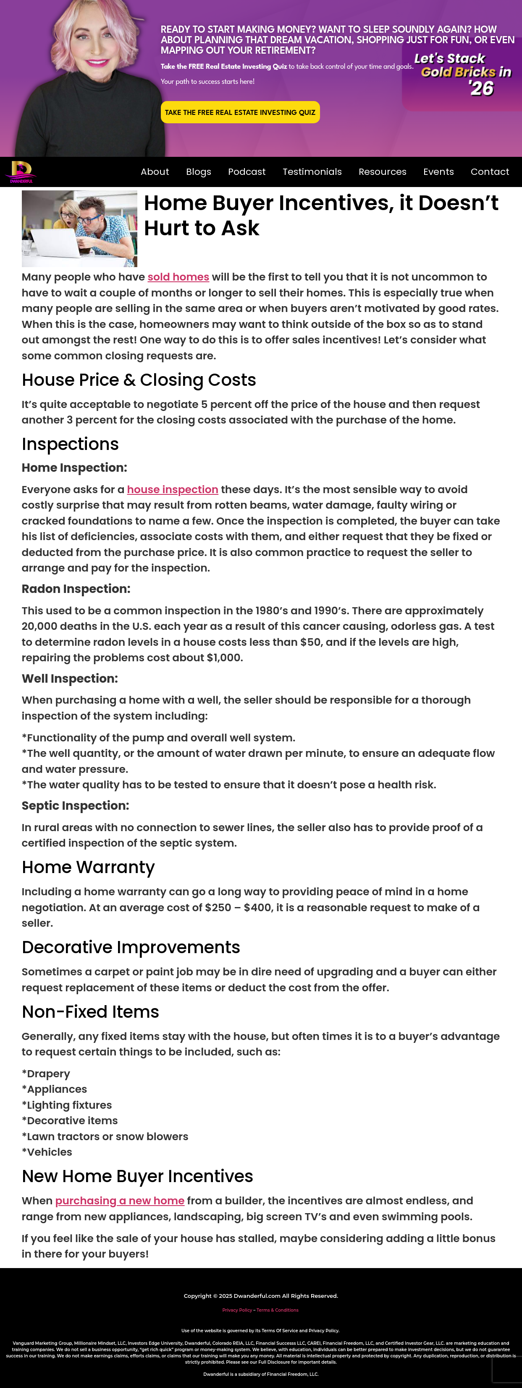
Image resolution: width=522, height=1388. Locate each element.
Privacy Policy (237, 1310)
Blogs (198, 171)
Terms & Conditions (278, 1310)
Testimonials (312, 171)
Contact (490, 171)
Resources (383, 171)
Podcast (247, 171)
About (155, 171)
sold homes (178, 277)
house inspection (173, 489)
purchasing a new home (120, 1200)
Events (438, 171)
